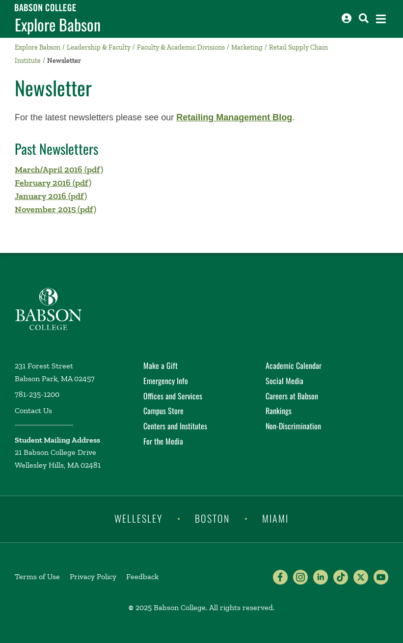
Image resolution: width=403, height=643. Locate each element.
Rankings (279, 411)
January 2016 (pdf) (51, 196)
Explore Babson (58, 24)
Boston (212, 518)
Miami (275, 518)
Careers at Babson (292, 396)
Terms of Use (37, 576)
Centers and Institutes (175, 426)
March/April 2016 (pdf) (59, 169)
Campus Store (163, 411)
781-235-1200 (37, 394)
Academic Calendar (294, 365)
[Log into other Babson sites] (346, 18)
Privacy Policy (93, 576)
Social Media (284, 381)
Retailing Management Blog (234, 117)
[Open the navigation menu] (381, 19)
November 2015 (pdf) (55, 209)
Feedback (142, 576)
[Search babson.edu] (363, 18)
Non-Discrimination (293, 426)
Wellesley (138, 518)
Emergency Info (165, 381)
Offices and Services (172, 396)
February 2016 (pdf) (53, 182)
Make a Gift (160, 365)
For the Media (163, 441)
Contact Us (33, 410)
